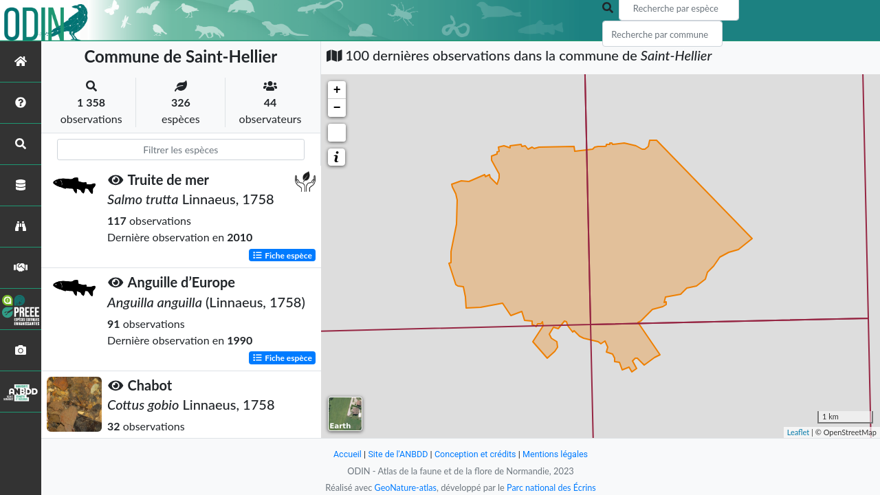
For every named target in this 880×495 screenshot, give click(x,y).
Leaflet (798, 432)
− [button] (337, 108)
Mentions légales (557, 454)
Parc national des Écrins (552, 487)
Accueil (345, 454)
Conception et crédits (475, 454)
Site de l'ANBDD (397, 454)
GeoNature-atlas (404, 487)
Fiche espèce (282, 255)
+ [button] (337, 90)
